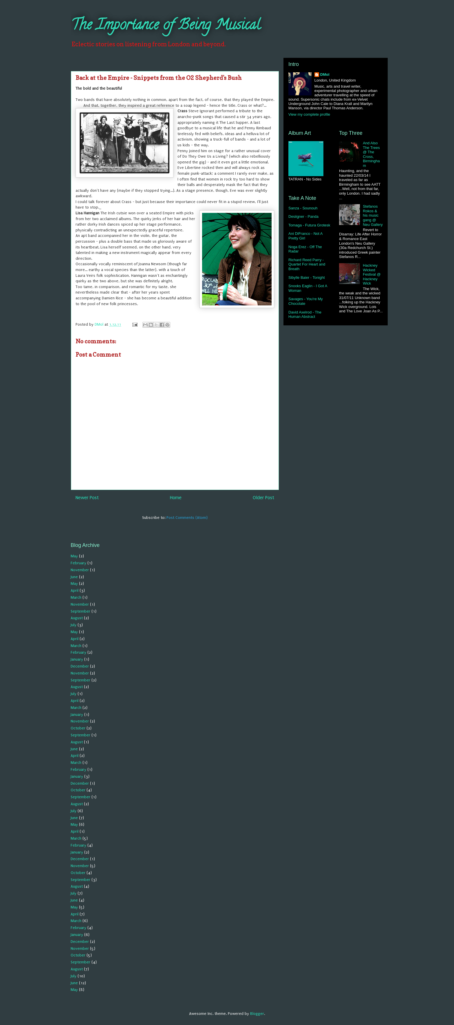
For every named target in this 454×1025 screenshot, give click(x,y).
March (76, 597)
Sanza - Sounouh (302, 208)
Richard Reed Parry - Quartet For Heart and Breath (306, 264)
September (80, 611)
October (78, 728)
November (80, 570)
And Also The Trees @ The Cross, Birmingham (371, 154)
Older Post (263, 497)
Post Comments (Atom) (187, 517)
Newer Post (87, 497)
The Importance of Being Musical (165, 26)
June (74, 577)
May (74, 556)
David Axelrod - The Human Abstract (304, 314)
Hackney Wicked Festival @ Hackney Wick (372, 274)
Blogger (257, 1013)
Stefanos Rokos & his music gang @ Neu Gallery (373, 215)
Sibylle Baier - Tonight (306, 277)
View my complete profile (309, 114)
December (80, 666)
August (77, 618)
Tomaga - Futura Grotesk (309, 225)
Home (176, 497)
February (78, 563)
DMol (324, 74)
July (73, 625)
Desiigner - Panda (303, 216)
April (74, 590)
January (77, 659)
